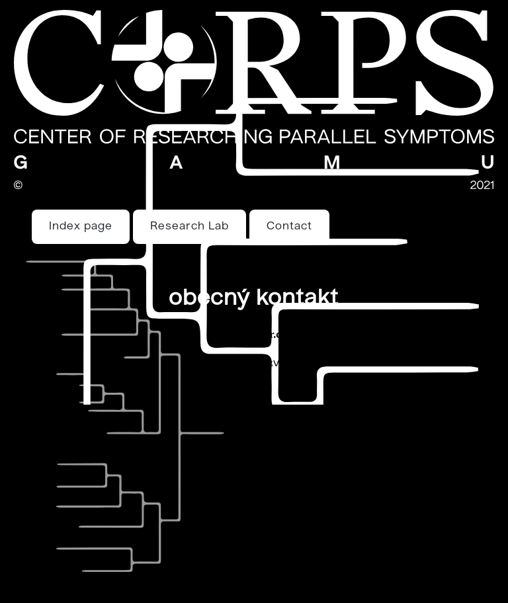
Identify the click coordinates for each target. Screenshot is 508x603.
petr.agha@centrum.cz (221, 362)
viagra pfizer (306, 363)
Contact (289, 226)
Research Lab (189, 226)
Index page (80, 226)
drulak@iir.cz (254, 334)
